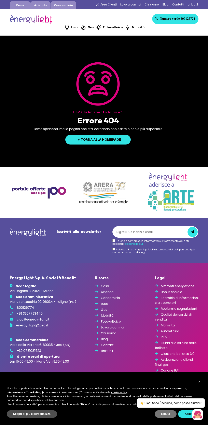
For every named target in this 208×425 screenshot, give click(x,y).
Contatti (178, 4)
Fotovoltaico (113, 27)
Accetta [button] (190, 413)
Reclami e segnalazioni (179, 308)
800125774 (175, 18)
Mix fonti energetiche (177, 286)
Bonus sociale (171, 292)
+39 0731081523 (29, 350)
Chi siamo (152, 4)
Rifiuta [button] (165, 413)
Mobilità (138, 27)
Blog (165, 4)
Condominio (63, 5)
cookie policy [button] (119, 392)
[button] (199, 381)
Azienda (40, 5)
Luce (75, 27)
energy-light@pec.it (32, 325)
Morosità (168, 325)
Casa (20, 5)
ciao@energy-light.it (33, 319)
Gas (91, 27)
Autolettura (170, 331)
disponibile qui (134, 244)
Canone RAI (170, 370)
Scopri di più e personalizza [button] (32, 413)
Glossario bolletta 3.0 (177, 353)
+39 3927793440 (29, 313)
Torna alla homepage (99, 139)
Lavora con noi (130, 4)
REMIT (165, 337)
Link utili (193, 4)
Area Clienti (108, 4)
